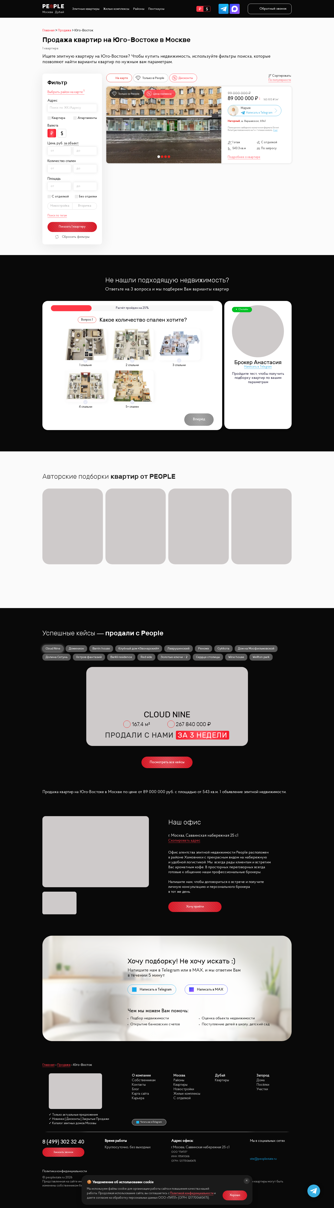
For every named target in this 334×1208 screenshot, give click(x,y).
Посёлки (262, 1083)
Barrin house (101, 647)
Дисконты (182, 78)
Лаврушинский (178, 647)
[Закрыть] (247, 1181)
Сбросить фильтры (72, 237)
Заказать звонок (63, 1151)
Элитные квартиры (85, 9)
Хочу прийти (195, 905)
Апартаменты (87, 118)
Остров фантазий (89, 656)
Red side (146, 656)
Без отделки (88, 196)
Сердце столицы (208, 656)
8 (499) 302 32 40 (63, 1141)
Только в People (149, 78)
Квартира (58, 118)
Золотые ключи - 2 (174, 656)
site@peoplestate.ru (263, 1158)
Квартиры (180, 1083)
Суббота (223, 647)
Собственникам (143, 1079)
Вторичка (84, 205)
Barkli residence (121, 656)
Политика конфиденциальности (64, 1170)
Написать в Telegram (258, 366)
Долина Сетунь (57, 656)
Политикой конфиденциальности (191, 1193)
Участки (262, 1088)
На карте (118, 78)
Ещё (275, 130)
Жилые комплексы (116, 9)
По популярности (279, 80)
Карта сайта (140, 1092)
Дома (260, 1079)
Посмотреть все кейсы (167, 761)
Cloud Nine (53, 647)
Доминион (76, 647)
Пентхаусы (156, 9)
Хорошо (235, 1195)
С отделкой (60, 196)
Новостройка (59, 205)
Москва (47, 12)
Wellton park (261, 656)
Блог (135, 1088)
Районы (138, 9)
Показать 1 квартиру (72, 226)
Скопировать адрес (184, 839)
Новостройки (183, 1088)
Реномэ (203, 647)
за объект (71, 143)
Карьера (138, 1097)
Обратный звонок (269, 9)
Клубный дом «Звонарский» (138, 647)
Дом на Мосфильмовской (256, 647)
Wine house (236, 656)
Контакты (139, 1083)
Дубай (59, 12)
